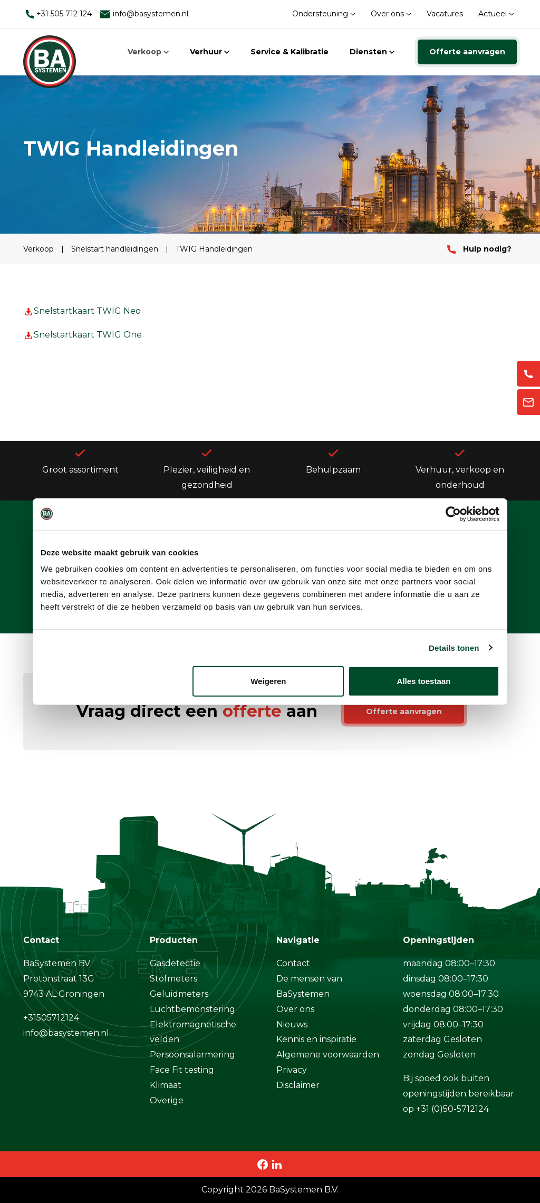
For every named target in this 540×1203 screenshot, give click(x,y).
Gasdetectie (175, 963)
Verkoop (148, 51)
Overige (167, 1100)
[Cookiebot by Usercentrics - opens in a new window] (453, 514)
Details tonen (454, 647)
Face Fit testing (182, 1070)
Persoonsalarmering (192, 1055)
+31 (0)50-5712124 (452, 1109)
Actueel (496, 13)
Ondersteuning (323, 13)
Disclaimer (298, 1085)
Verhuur (209, 51)
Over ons (391, 13)
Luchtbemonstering (192, 1009)
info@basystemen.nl (143, 14)
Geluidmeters (179, 994)
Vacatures (445, 13)
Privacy (291, 1070)
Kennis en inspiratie (316, 1039)
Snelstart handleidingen (115, 249)
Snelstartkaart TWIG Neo (82, 311)
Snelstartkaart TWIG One (82, 335)
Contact (293, 963)
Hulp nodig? (479, 249)
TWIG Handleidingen (214, 249)
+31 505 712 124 (59, 13)
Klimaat (165, 1085)
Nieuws (291, 1024)
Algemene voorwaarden (327, 1055)
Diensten (372, 51)
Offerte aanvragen (467, 51)
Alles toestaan (424, 681)
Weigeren (268, 681)
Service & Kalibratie (289, 51)
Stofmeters (173, 979)
